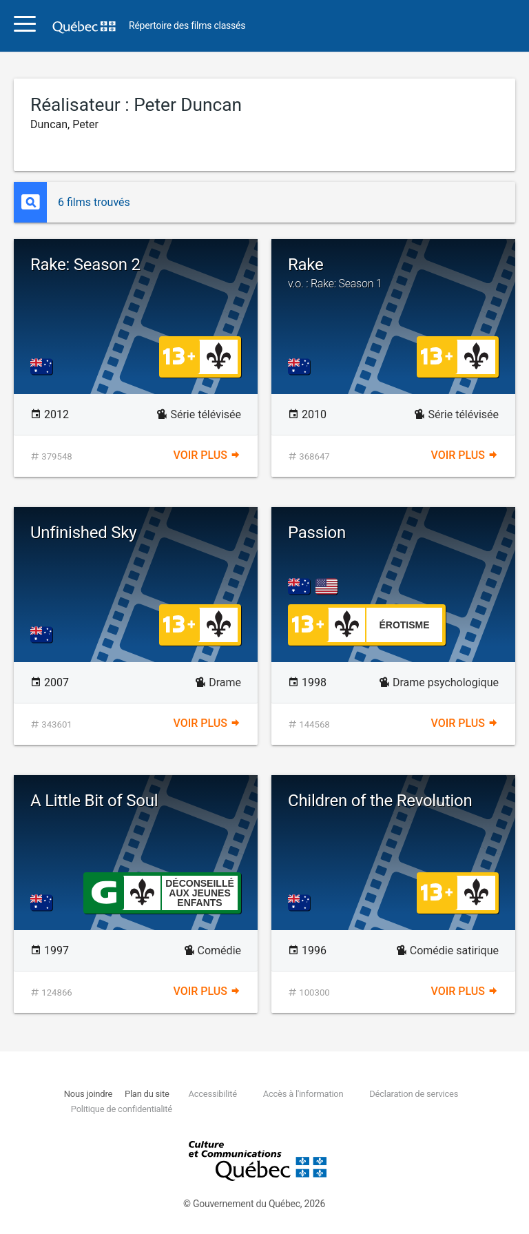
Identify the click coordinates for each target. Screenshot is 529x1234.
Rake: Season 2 (85, 264)
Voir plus (207, 455)
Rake (393, 273)
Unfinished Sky (83, 532)
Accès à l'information (303, 1094)
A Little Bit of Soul (94, 800)
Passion (317, 532)
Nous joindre (88, 1094)
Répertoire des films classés (187, 26)
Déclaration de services (413, 1094)
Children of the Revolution (380, 800)
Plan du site (147, 1094)
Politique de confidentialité (121, 1109)
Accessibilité (212, 1094)
